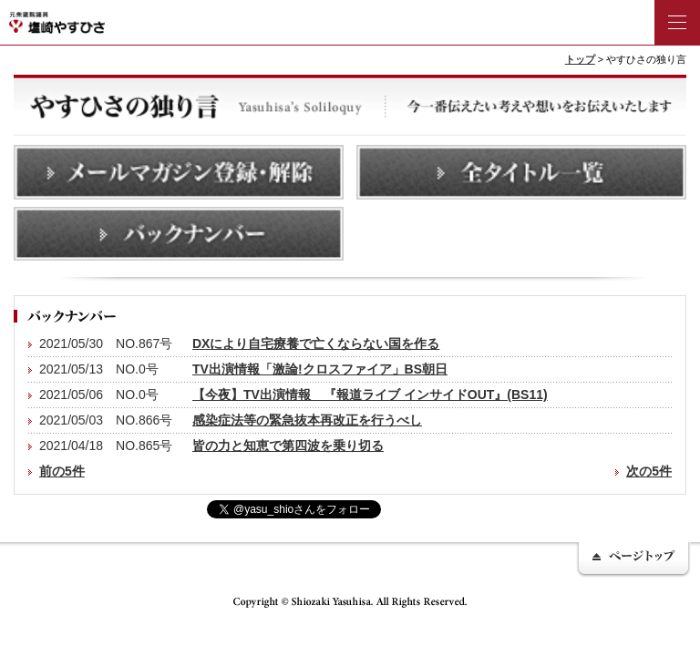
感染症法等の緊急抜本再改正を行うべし (307, 420)
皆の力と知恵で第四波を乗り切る (288, 445)
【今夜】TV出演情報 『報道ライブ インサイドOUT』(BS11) (370, 394)
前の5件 (62, 471)
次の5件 (649, 471)
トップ (580, 59)
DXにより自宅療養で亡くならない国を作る (315, 343)
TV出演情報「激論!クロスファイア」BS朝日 (320, 369)
